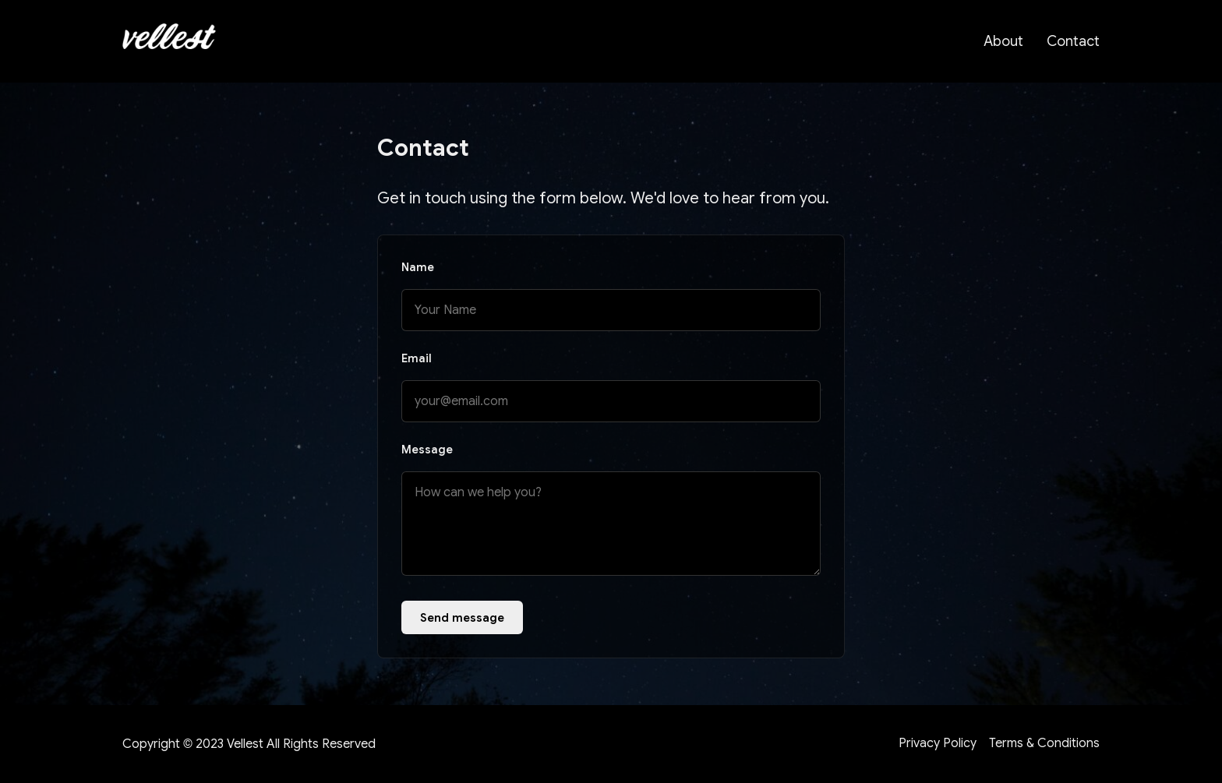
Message (427, 450)
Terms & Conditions (1044, 743)
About (1003, 41)
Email (416, 358)
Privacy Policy (938, 743)
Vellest (245, 744)
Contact (1073, 41)
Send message (462, 617)
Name (417, 267)
